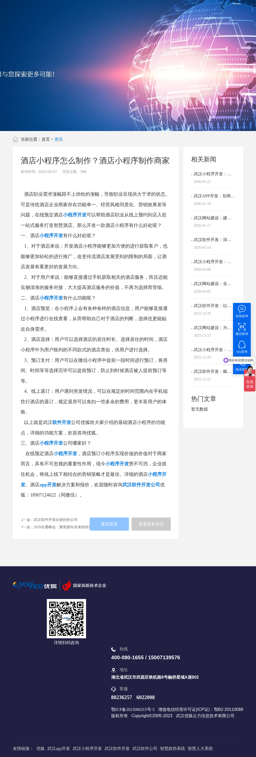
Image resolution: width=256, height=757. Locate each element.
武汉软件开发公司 (141, 484)
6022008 (145, 697)
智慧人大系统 (200, 748)
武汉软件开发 (117, 748)
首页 (46, 139)
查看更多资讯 (151, 524)
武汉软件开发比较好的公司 (56, 520)
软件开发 (61, 422)
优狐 (40, 748)
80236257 (121, 697)
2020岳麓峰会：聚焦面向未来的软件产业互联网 (72, 527)
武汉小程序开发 (87, 748)
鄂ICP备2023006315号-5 (133, 709)
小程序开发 (75, 214)
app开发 (47, 484)
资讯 (58, 139)
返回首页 (109, 524)
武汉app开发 (58, 748)
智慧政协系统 (172, 748)
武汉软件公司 (144, 748)
